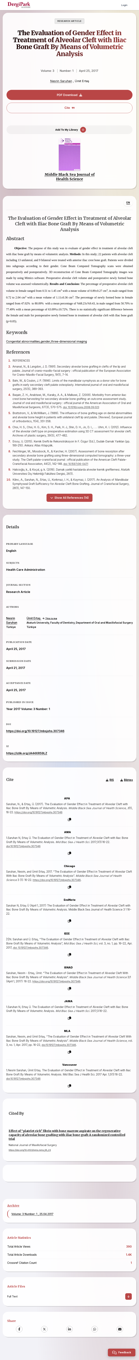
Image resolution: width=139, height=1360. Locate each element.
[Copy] (69, 832)
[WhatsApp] (94, 1343)
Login (123, 4)
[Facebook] (19, 1343)
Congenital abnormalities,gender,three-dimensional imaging (47, 347)
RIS (109, 793)
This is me (48, 627)
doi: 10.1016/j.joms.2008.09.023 (89, 412)
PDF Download (69, 95)
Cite (69, 107)
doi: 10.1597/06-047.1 (86, 469)
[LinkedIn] (69, 1343)
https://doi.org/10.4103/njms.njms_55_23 (30, 1164)
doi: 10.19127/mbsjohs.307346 (38, 960)
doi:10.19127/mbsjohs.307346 (25, 859)
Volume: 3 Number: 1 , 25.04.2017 (32, 1228)
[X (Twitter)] (44, 1343)
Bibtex (125, 793)
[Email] (120, 1343)
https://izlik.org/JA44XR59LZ (28, 762)
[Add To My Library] (69, 131)
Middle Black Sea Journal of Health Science (70, 180)
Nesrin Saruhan (61, 81)
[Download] (128, 1311)
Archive (13, 1220)
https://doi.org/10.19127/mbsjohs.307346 (36, 740)
